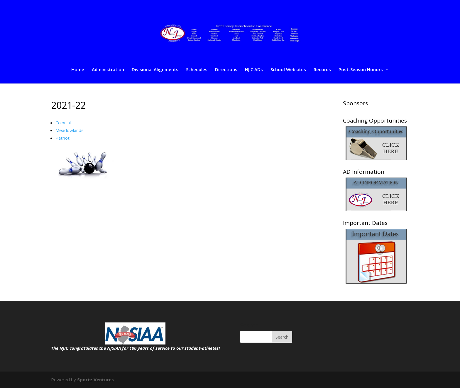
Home (77, 69)
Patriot (62, 138)
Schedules (196, 69)
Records (322, 69)
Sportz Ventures (95, 379)
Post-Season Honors (361, 69)
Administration (108, 69)
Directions (226, 69)
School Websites (288, 69)
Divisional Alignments (155, 69)
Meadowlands (69, 130)
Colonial (63, 123)
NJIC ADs (254, 69)
